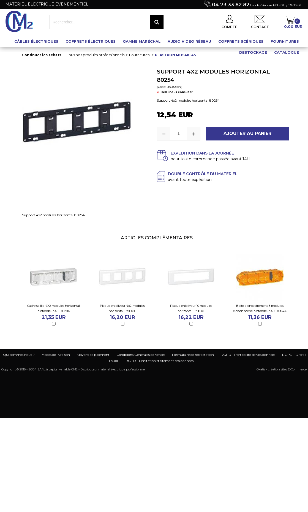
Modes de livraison (56, 355)
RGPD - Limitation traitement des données (159, 361)
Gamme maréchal (141, 41)
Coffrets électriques (91, 41)
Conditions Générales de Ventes (140, 355)
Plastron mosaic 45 (175, 55)
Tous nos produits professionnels (95, 55)
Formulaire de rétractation (193, 355)
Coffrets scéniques (240, 41)
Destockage (253, 52)
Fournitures (285, 41)
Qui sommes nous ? (19, 355)
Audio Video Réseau (189, 41)
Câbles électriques (36, 41)
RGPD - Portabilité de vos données (248, 355)
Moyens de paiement (93, 355)
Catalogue (286, 52)
